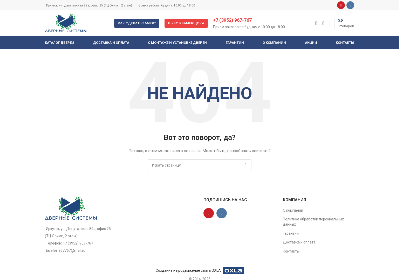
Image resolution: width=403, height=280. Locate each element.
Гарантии (291, 233)
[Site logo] (65, 23)
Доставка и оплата (299, 242)
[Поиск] (316, 23)
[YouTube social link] (341, 5)
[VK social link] (350, 5)
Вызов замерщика (186, 23)
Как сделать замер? (137, 23)
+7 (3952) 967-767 (232, 20)
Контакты (291, 251)
